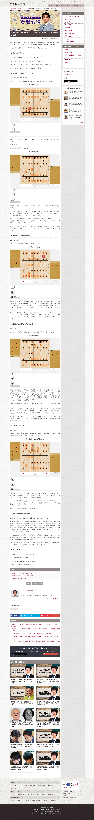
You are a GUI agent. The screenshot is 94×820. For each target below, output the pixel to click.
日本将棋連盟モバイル (71, 41)
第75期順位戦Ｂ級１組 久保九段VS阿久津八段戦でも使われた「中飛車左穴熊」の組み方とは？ (35, 637)
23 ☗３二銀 (15, 381)
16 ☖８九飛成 (15, 296)
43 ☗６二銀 (15, 489)
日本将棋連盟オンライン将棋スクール (74, 56)
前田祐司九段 (68, 52)
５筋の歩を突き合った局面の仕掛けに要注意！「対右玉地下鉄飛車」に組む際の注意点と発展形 (35, 642)
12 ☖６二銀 (15, 291)
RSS (38, 1)
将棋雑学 (67, 27)
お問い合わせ (44, 1)
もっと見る (80, 122)
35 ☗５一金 (15, 479)
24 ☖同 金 (15, 382)
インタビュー (68, 22)
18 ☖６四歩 (15, 375)
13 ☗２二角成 (15, 292)
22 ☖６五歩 (15, 379)
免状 (38, 794)
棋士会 (27, 800)
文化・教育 (68, 36)
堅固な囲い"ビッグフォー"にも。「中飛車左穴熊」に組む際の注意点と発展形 (31, 633)
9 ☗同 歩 (15, 199)
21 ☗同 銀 (15, 378)
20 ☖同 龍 (15, 377)
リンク (64, 795)
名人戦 (39, 594)
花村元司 (56, 594)
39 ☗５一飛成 (15, 484)
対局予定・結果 (41, 785)
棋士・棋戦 (68, 25)
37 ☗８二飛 (15, 482)
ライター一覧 (80, 66)
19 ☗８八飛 (15, 376)
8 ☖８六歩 (15, 198)
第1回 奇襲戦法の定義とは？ (19, 578)
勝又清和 (67, 60)
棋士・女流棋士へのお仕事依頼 (69, 797)
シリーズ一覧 (37, 583)
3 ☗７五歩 (15, 127)
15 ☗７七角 (15, 295)
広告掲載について (52, 1)
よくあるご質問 (73, 1)
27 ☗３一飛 (15, 386)
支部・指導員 (31, 794)
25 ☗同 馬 (15, 383)
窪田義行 (27, 590)
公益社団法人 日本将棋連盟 (17, 3)
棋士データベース (15, 788)
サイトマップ (80, 1)
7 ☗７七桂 (15, 132)
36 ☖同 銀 (15, 480)
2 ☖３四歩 (15, 125)
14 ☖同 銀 (15, 293)
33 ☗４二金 (15, 477)
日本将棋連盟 (67, 74)
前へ (28, 583)
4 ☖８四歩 (15, 128)
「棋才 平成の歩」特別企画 (72, 16)
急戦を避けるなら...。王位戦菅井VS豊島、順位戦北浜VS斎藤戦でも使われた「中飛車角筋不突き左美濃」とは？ (35, 629)
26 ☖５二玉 (15, 384)
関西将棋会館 (53, 800)
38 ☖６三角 (15, 483)
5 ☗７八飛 (15, 129)
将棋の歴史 (20, 800)
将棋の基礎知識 (51, 794)
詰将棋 (43, 794)
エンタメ (67, 39)
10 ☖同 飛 (15, 200)
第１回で (26, 42)
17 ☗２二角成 (15, 297)
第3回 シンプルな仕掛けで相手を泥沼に (22, 573)
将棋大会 (13, 794)
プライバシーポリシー (67, 791)
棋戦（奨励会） (52, 785)
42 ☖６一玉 (15, 488)
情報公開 (45, 800)
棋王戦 (33, 595)
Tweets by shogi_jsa (68, 83)
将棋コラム (20, 8)
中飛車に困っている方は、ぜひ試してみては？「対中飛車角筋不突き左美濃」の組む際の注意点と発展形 (35, 625)
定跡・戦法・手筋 (69, 33)
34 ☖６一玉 (15, 478)
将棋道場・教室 (21, 794)
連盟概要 (13, 800)
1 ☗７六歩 (15, 124)
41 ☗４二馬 (15, 487)
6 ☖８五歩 (15, 130)
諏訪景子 (67, 62)
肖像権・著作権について (68, 793)
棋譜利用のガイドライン (63, 1)
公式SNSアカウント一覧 (69, 787)
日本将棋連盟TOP (13, 8)
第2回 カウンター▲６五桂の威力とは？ (22, 575)
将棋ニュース (14, 785)
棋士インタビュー (69, 19)
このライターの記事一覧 (52, 598)
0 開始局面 (15, 123)
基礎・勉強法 (68, 30)
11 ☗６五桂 (15, 202)
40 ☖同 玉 (15, 485)
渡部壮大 (67, 49)
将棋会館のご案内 (36, 800)
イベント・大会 (23, 785)
